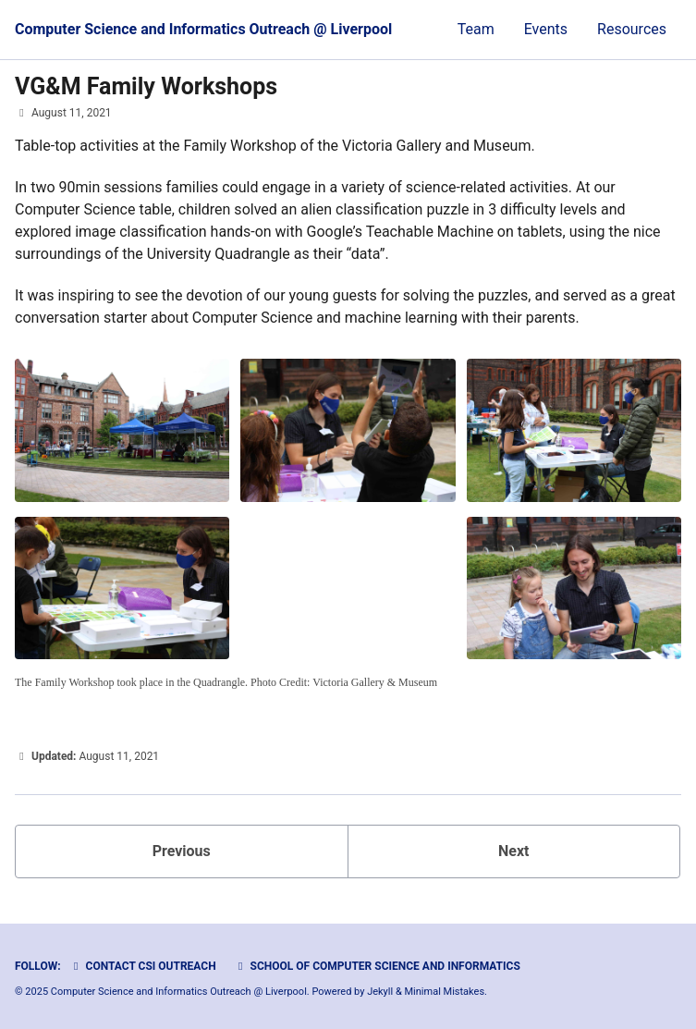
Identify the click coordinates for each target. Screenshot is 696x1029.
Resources (631, 29)
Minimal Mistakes (445, 992)
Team (476, 29)
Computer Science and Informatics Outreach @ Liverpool (203, 29)
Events (546, 29)
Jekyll (380, 992)
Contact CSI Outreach (142, 966)
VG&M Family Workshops (146, 86)
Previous (182, 851)
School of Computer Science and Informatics (377, 966)
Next (513, 851)
